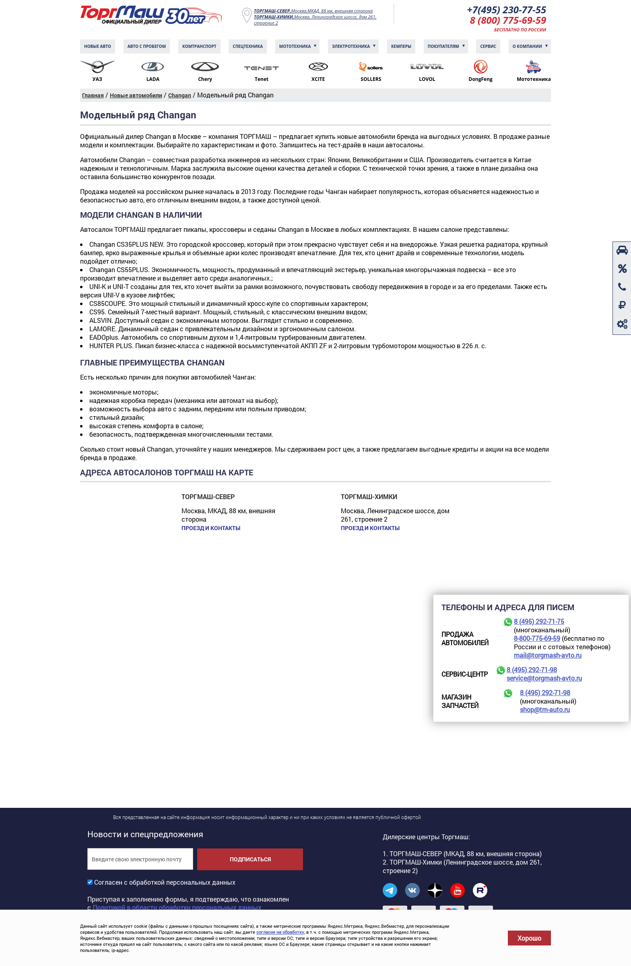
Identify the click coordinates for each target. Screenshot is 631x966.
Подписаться (250, 859)
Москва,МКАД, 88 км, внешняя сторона (313, 11)
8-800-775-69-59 (537, 638)
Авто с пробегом (147, 46)
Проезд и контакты (210, 528)
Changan (179, 95)
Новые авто (97, 46)
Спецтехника (248, 46)
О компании (527, 46)
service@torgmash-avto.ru (544, 678)
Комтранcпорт (199, 46)
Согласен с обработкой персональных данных (164, 882)
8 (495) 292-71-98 (532, 669)
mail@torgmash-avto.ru (548, 655)
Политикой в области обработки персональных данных (177, 907)
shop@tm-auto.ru (545, 709)
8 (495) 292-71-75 (539, 621)
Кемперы (401, 46)
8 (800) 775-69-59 (508, 20)
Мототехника (295, 46)
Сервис (488, 46)
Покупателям (443, 46)
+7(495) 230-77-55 (506, 9)
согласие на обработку (280, 932)
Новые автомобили (136, 95)
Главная (93, 95)
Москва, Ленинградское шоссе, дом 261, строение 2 (315, 20)
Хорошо (529, 938)
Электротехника (351, 46)
